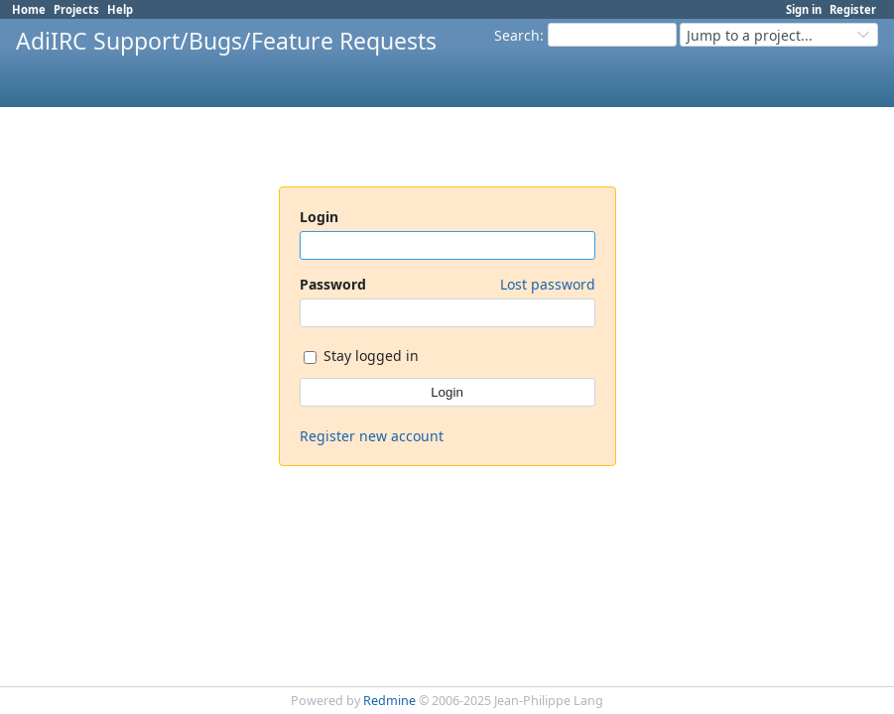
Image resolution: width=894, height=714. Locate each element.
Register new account (372, 435)
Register (853, 9)
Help (120, 9)
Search (517, 35)
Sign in (804, 9)
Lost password (547, 284)
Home (29, 9)
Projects (76, 9)
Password (447, 284)
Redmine (389, 700)
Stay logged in (361, 357)
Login (319, 216)
